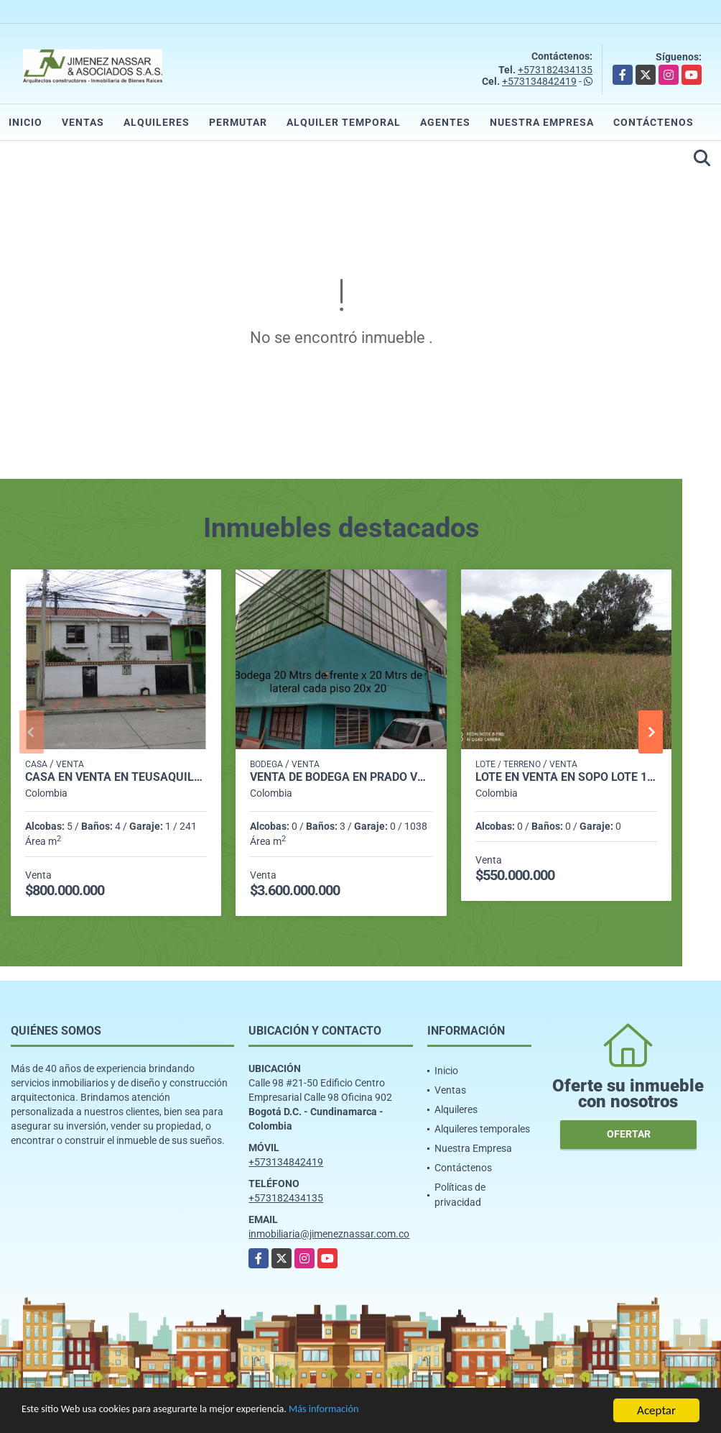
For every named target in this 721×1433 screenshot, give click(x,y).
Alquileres (157, 122)
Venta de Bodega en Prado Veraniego (341, 777)
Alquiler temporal (344, 122)
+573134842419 (539, 81)
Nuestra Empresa (542, 122)
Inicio (25, 122)
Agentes (445, 122)
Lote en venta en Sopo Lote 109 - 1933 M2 (566, 777)
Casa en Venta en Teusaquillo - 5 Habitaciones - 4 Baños (116, 777)
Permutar (238, 122)
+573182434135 (555, 69)
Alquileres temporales (482, 1129)
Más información (382, 1411)
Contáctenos (653, 122)
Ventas (83, 122)
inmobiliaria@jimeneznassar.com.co (328, 1234)
